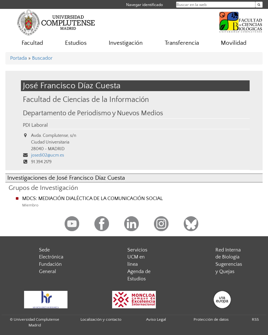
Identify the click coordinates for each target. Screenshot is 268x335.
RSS (255, 319)
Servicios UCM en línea (137, 257)
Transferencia (182, 43)
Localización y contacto (100, 319)
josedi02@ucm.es (47, 155)
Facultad (32, 43)
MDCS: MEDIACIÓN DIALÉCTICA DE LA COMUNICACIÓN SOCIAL (92, 198)
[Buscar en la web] (259, 5)
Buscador (42, 58)
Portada (18, 58)
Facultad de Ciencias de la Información (86, 99)
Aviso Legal (156, 319)
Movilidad (233, 43)
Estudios (75, 43)
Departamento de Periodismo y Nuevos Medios (93, 113)
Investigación (126, 43)
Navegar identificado (144, 4)
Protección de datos (211, 319)
